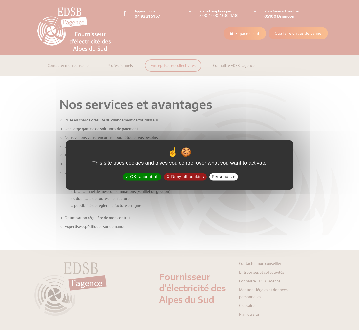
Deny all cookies (185, 177)
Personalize (224, 177)
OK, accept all (142, 177)
